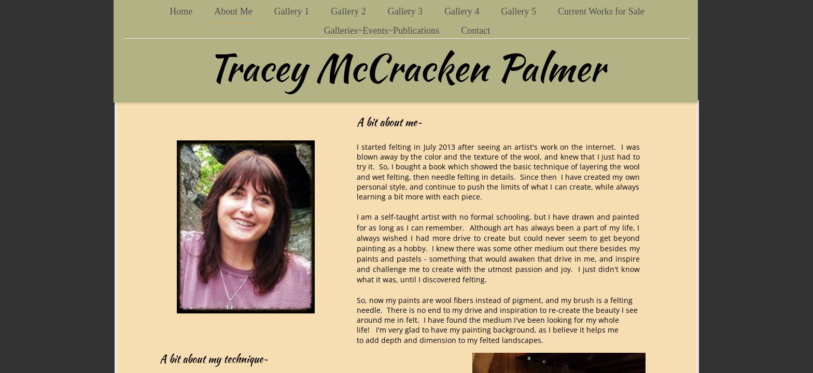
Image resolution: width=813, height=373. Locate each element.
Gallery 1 (291, 11)
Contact (475, 30)
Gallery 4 (461, 11)
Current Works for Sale (601, 11)
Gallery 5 (518, 11)
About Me (233, 11)
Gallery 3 (405, 11)
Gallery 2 (348, 11)
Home (181, 11)
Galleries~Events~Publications (381, 30)
